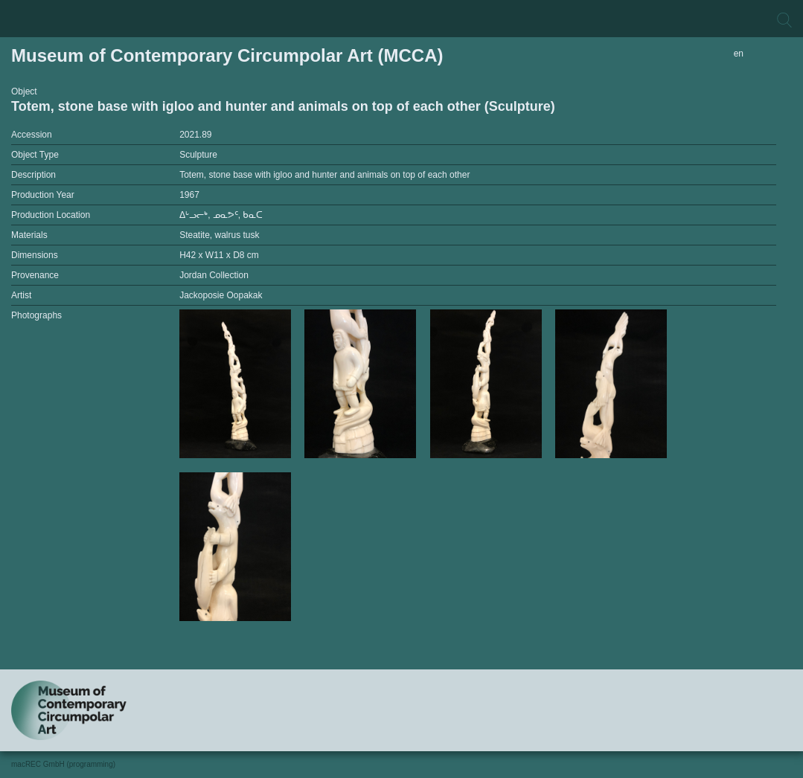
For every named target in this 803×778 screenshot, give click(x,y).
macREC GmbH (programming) (63, 764)
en (738, 53)
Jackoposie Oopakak (220, 295)
